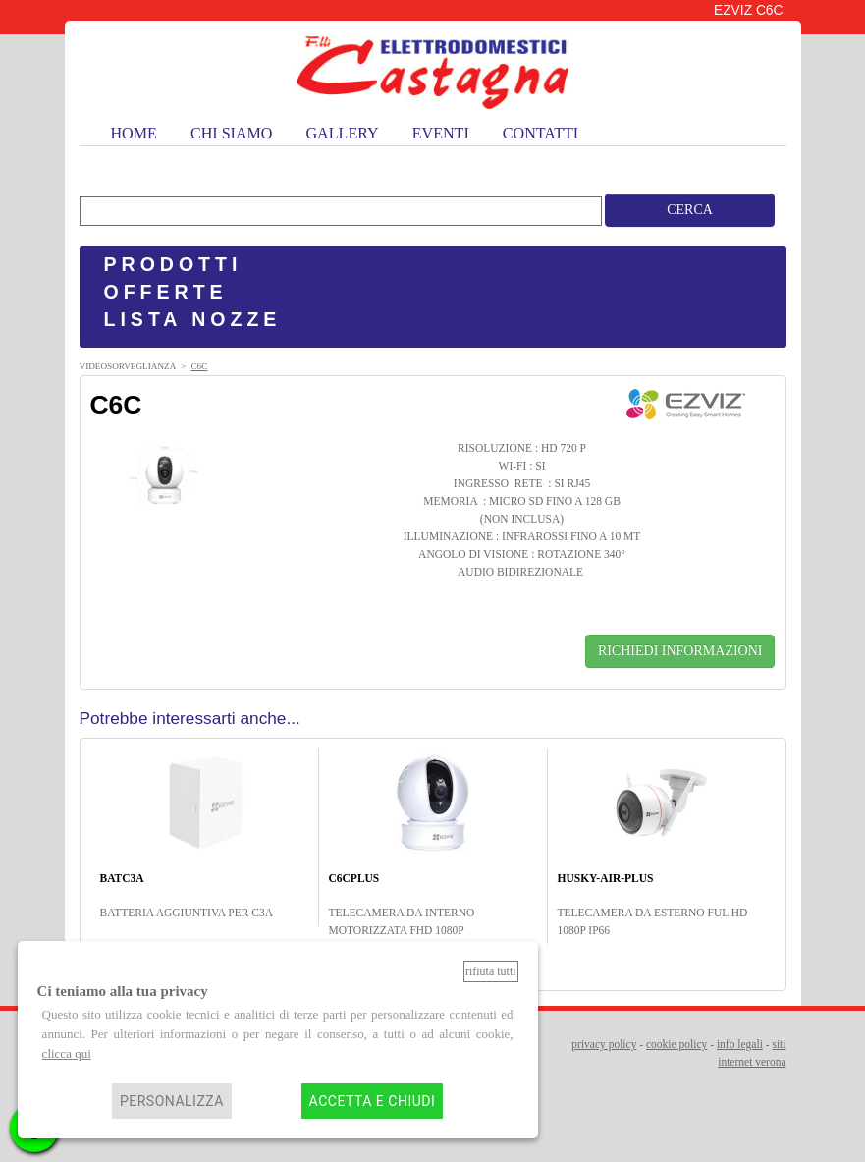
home (134, 133)
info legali (740, 1044)
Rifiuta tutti (490, 971)
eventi (440, 133)
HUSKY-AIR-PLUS (606, 878)
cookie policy (676, 1044)
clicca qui (66, 1053)
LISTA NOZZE (193, 319)
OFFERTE (166, 292)
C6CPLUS (354, 878)
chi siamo (231, 133)
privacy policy (603, 1044)
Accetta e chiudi (372, 1101)
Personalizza (172, 1101)
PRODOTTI (173, 264)
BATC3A (122, 878)
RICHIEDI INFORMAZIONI (680, 650)
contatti (540, 133)
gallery (342, 133)
